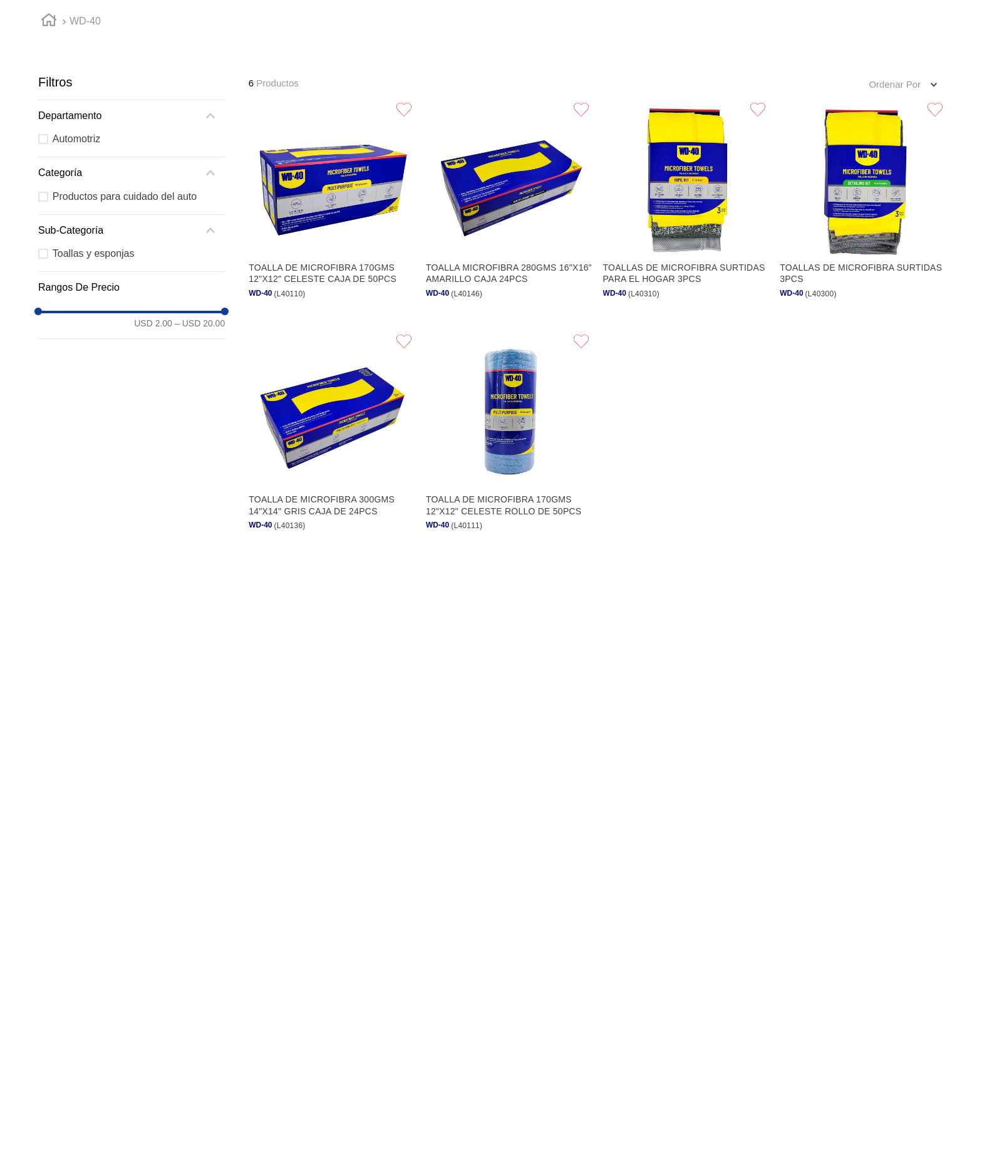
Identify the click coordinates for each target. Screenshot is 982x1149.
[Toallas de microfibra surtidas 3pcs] (863, 341)
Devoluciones (693, 19)
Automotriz (76, 272)
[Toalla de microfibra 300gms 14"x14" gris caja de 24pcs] (332, 574)
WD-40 (85, 154)
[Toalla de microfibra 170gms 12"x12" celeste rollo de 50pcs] (509, 574)
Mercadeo (592, 19)
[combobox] (538, 55)
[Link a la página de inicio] (48, 155)
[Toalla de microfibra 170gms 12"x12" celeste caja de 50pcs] (332, 341)
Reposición (401, 19)
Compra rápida (294, 19)
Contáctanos (801, 19)
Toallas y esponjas (94, 387)
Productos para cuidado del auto (125, 329)
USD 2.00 (153, 457)
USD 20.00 (200, 457)
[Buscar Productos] (830, 56)
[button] (538, 55)
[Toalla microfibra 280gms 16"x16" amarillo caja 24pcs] (509, 341)
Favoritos (497, 19)
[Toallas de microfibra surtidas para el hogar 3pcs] (686, 341)
